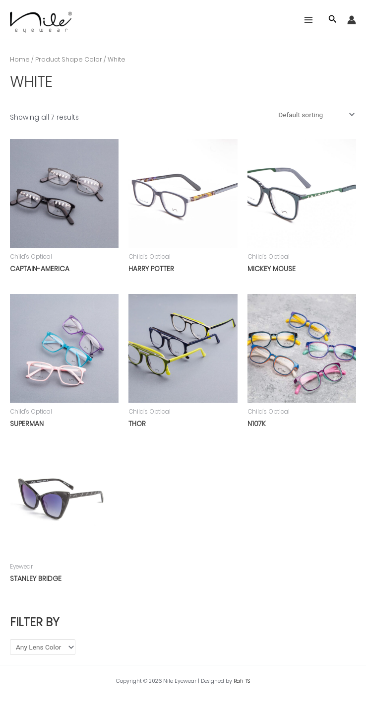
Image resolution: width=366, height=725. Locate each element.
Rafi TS (242, 681)
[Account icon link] (351, 19)
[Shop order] (315, 114)
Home (20, 59)
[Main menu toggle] (308, 20)
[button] (332, 20)
